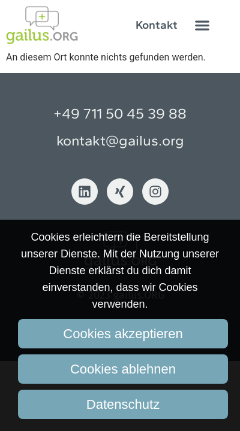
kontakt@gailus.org (120, 140)
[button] (202, 25)
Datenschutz (123, 404)
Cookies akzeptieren (122, 333)
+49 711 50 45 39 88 (120, 113)
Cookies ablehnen (123, 369)
